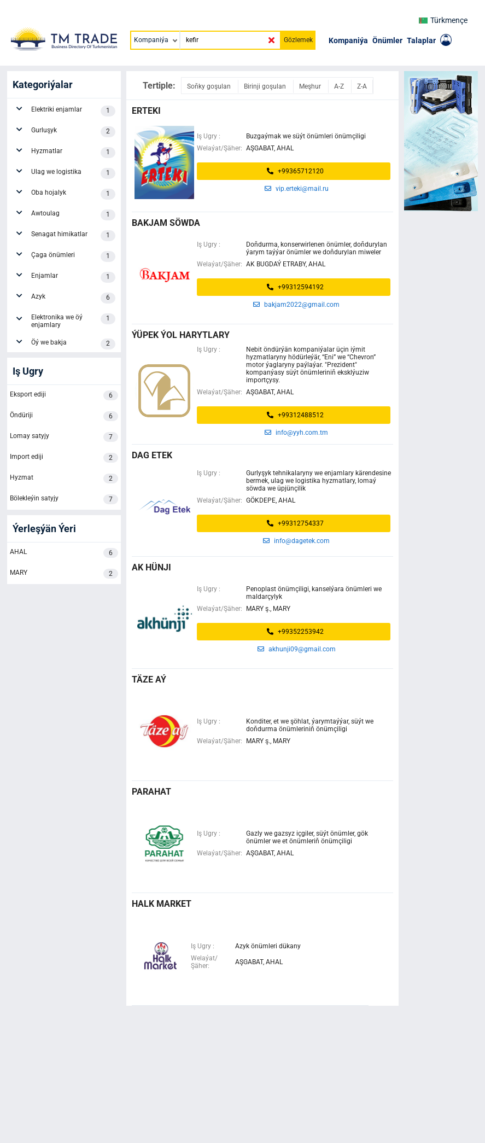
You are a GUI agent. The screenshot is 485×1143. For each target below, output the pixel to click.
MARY (64, 574)
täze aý (149, 679)
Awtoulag (73, 214)
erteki (146, 111)
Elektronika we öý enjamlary (73, 321)
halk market (161, 904)
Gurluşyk (73, 131)
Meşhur (311, 86)
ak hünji (151, 567)
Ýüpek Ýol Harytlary (181, 335)
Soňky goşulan (209, 86)
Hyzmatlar (73, 152)
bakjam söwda (166, 223)
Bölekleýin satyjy (64, 499)
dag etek (152, 455)
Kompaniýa (348, 40)
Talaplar (421, 40)
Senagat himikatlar (73, 235)
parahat (151, 791)
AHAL (64, 553)
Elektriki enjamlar (73, 111)
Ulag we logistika (73, 173)
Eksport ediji (64, 395)
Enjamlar (73, 277)
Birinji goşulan (266, 86)
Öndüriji (64, 416)
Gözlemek (298, 40)
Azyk (73, 298)
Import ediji (64, 458)
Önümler (387, 40)
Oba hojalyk (73, 194)
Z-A (362, 86)
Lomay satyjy (64, 437)
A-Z (340, 86)
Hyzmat (64, 478)
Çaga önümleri (73, 256)
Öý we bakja (73, 344)
